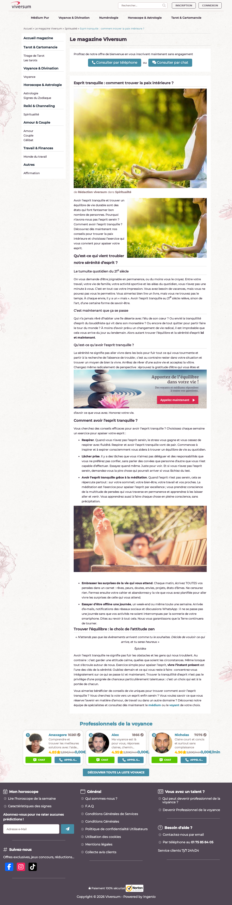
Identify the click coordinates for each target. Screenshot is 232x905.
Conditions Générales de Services (111, 814)
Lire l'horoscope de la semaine (32, 799)
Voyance (29, 77)
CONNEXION (210, 5)
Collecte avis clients (100, 852)
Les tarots (30, 60)
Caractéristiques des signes (29, 806)
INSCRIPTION (183, 5)
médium (154, 705)
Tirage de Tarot (33, 56)
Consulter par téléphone (114, 62)
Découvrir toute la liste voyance (116, 772)
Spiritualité (71, 28)
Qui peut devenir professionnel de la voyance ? (191, 800)
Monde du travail (35, 156)
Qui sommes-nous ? (101, 799)
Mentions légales (98, 844)
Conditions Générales (102, 821)
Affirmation (31, 173)
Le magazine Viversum (48, 28)
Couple (28, 135)
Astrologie (30, 93)
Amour (28, 131)
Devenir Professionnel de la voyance (191, 810)
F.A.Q (89, 806)
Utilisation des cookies (103, 837)
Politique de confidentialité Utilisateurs (116, 829)
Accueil (27, 28)
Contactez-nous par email (183, 835)
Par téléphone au (188, 842)
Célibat (28, 140)
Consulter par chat (170, 62)
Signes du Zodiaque (37, 98)
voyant (174, 705)
